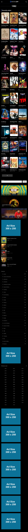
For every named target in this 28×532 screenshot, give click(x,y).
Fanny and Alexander (23, 25)
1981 (22, 397)
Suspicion (3, 169)
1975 (22, 402)
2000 (14, 384)
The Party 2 (21, 41)
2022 (5, 368)
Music (4, 312)
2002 (22, 382)
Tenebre (3, 105)
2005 (22, 379)
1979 (14, 400)
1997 (14, 386)
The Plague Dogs (13, 121)
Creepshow (3, 89)
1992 (5, 391)
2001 (5, 384)
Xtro (19, 57)
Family (4, 299)
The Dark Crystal (13, 25)
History (4, 305)
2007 (5, 379)
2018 (14, 370)
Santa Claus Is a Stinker (15, 169)
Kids (4, 310)
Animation (5, 281)
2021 (14, 368)
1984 (22, 395)
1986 (5, 395)
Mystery (4, 315)
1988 (14, 393)
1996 (22, 386)
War (4, 338)
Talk (4, 330)
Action (4, 274)
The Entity (3, 153)
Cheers (20, 137)
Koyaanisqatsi (4, 137)
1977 (5, 402)
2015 (14, 373)
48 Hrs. (11, 57)
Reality (4, 318)
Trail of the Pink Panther (6, 73)
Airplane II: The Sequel (14, 41)
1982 (14, 397)
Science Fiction (6, 325)
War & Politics (6, 341)
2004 (5, 382)
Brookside (12, 89)
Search (2, 180)
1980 (5, 400)
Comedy (5, 289)
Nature (20, 121)
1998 (5, 386)
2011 (22, 375)
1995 (5, 388)
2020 (22, 368)
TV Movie (5, 336)
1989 (5, 393)
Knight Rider (12, 153)
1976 (14, 402)
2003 (14, 382)
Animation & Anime (7, 284)
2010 (5, 377)
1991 (14, 391)
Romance (5, 320)
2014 (22, 373)
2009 (14, 377)
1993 (22, 388)
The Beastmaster (22, 169)
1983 (5, 397)
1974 (5, 404)
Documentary (6, 294)
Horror (4, 307)
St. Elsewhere (13, 105)
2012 (14, 375)
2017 (22, 370)
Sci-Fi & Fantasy (6, 323)
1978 (22, 400)
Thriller (4, 333)
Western (5, 343)
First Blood (3, 121)
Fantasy (4, 302)
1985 (14, 395)
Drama (4, 297)
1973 (14, 404)
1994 (14, 388)
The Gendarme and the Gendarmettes (18, 137)
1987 (22, 393)
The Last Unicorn (22, 73)
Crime (4, 292)
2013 (5, 375)
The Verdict (3, 57)
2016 (5, 373)
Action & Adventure (7, 276)
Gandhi (11, 73)
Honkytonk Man (4, 41)
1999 (22, 384)
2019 (5, 370)
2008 (22, 377)
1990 (22, 391)
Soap (4, 328)
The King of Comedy (5, 25)
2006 (14, 379)
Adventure (5, 279)
